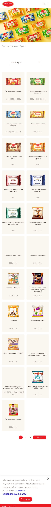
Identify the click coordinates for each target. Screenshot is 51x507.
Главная (5, 46)
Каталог (14, 46)
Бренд (23, 46)
